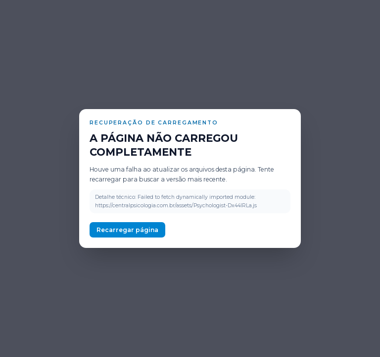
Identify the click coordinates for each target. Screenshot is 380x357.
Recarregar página (127, 230)
